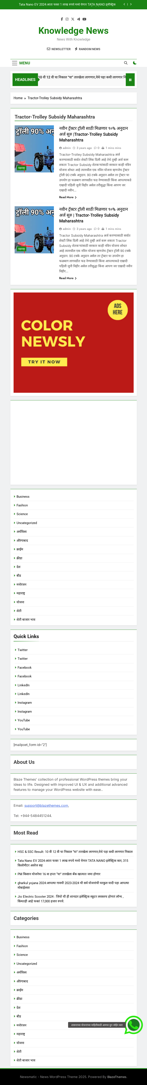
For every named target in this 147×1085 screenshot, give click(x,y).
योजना (20, 602)
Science (22, 514)
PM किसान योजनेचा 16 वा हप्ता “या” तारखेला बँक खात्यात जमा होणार (59, 874)
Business (23, 497)
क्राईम (20, 549)
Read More (68, 197)
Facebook (25, 668)
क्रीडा (20, 558)
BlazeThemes (116, 1077)
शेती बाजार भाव (26, 620)
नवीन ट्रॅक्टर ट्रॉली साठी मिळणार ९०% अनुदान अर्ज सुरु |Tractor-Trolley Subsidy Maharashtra (93, 134)
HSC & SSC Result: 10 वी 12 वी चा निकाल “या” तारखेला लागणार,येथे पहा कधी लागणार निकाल (74, 77)
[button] (134, 1025)
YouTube (24, 720)
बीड (19, 576)
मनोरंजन (22, 584)
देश (18, 567)
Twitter (23, 650)
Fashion (22, 505)
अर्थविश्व (22, 532)
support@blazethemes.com (46, 805)
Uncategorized (27, 523)
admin (67, 148)
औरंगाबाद (22, 540)
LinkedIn (23, 685)
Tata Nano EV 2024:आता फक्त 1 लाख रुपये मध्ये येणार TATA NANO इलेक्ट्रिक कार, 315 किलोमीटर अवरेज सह (67, 4)
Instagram (25, 703)
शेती (19, 611)
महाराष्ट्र (21, 168)
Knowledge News (73, 30)
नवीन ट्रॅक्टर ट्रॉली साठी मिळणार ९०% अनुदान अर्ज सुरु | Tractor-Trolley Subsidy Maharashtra (93, 215)
